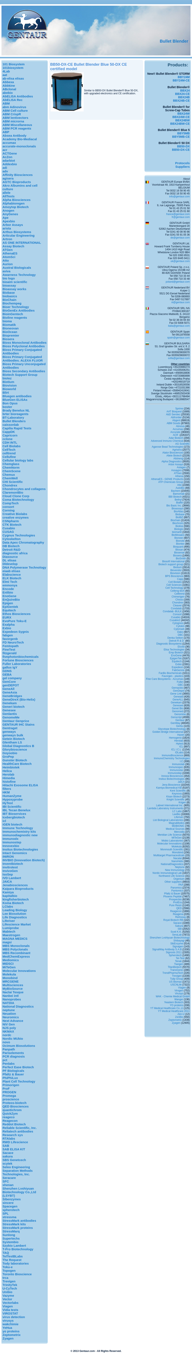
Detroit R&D (11, 549)
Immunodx (10, 838)
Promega (9, 1095)
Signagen (177, 946)
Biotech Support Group (20, 374)
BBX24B (184, 97)
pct (5, 1060)
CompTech (10, 503)
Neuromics (11, 1017)
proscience (11, 1099)
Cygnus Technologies (19, 535)
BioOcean (10, 332)
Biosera (8, 339)
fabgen (8, 635)
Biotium (8, 382)
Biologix (178, 529)
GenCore (9, 681)
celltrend (9, 453)
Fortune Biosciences (18, 660)
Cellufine (9, 457)
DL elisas (9, 560)
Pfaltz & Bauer (13, 1074)
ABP (6, 132)
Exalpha (9, 624)
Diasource (10, 556)
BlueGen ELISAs (15, 399)
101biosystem (13, 67)
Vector (7, 1299)
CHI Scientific (13, 482)
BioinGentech (13, 314)
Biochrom (177, 523)
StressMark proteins (18, 1227)
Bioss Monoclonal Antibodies (24, 342)
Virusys (179, 993)
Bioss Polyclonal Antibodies (24, 346)
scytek (7, 1163)
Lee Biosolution (14, 913)
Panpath (9, 1049)
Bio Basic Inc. (174, 505)
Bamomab (179, 493)
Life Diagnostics (15, 917)
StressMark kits (14, 1224)
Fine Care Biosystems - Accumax (164, 679)
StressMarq (11, 1231)
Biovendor (176, 570)
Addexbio (10, 164)
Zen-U (181, 1014)
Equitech (9, 610)
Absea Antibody (14, 135)
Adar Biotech (176, 437)
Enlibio (8, 592)
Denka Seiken (175, 637)
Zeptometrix (12, 1335)
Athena (179, 476)
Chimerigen (178, 596)
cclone (8, 439)
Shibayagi (179, 940)
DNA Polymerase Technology (24, 567)
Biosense (179, 552)
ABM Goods (173, 423)
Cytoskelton (12, 539)
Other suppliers (173, 881)
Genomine (180, 714)
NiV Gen (9, 1024)
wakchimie (10, 1324)
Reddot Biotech (14, 1124)
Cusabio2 (175, 620)
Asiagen (181, 467)
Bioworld (9, 389)
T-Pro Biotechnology (18, 1249)
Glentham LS (12, 742)
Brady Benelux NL (16, 410)
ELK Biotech (12, 578)
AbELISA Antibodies (18, 96)
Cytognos (177, 623)
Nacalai (177, 858)
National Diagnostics (18, 1006)
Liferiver (9, 921)
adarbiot (9, 160)
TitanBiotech (175, 967)
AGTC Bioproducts (17, 182)
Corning (9, 510)
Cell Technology (174, 587)
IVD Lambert (12, 878)
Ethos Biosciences (16, 614)
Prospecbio (175, 899)
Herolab (8, 774)
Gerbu (179, 726)
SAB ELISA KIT (14, 1149)
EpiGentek (10, 606)
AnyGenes (10, 214)
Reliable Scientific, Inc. (20, 1128)
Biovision (10, 385)
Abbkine (9, 85)
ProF (6, 1088)
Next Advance (13, 1020)
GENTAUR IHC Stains (18, 724)
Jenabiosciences (15, 885)
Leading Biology (15, 910)
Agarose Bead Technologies (167, 446)
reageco (9, 1117)
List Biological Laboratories (168, 820)
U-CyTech (10, 1288)
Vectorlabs (10, 1302)
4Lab (6, 71)
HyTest (8, 803)
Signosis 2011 (174, 952)
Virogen (178, 990)
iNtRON (8, 856)
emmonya (10, 585)
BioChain (9, 299)
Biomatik (9, 324)
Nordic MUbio (13, 1038)
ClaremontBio (13, 492)
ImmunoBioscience (172, 755)
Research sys (13, 1135)
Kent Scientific (178, 790)
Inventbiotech (13, 863)
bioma (7, 321)
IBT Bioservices (14, 813)
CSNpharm (11, 521)
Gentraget (10, 728)
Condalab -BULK (172, 611)
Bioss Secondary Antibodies (24, 371)
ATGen (8, 250)
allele (7, 192)
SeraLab (177, 934)
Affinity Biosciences (18, 175)
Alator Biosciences (172, 452)
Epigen (8, 603)
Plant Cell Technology (19, 1081)
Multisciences (13, 985)
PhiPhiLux (10, 1078)
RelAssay (180, 917)
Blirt (6, 392)
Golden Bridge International (168, 731)
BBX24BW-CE (180, 123)
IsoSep (8, 874)
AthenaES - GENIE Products (167, 479)
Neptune (179, 867)
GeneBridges (12, 696)
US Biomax (175, 981)
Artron (7, 239)
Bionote (180, 540)
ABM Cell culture (15, 110)
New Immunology (175, 870)
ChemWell (10, 478)
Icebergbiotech (14, 817)
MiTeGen (9, 967)
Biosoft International (173, 561)
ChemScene (12, 471)
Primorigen (11, 1085)
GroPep (8, 756)
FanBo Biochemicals (170, 673)
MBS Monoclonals (16, 946)
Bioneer (178, 537)
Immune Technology (18, 828)
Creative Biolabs (15, 514)
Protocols (182, 163)
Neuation (9, 1013)
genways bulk (13, 735)
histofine (9, 781)
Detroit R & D (176, 640)
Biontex (180, 543)
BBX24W (184, 113)
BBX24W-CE (181, 117)
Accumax (178, 429)
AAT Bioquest (174, 411)
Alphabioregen (14, 203)
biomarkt (177, 532)
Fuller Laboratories (17, 664)
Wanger (178, 999)
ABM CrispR (12, 114)
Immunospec (176, 767)
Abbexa (8, 82)
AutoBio (180, 487)
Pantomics (177, 890)
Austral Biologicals (17, 267)
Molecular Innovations (19, 971)
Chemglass (11, 464)
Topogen (9, 1270)
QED (179, 908)
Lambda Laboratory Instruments (165, 808)
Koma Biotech (13, 903)
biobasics (10, 296)
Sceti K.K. (176, 931)
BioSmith (181, 558)
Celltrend (179, 593)
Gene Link (176, 693)
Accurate (175, 432)
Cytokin (180, 626)
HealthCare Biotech (17, 763)
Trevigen (9, 1281)
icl (4, 821)
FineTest (9, 649)
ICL (181, 746)
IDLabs (179, 752)
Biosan (179, 549)
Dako (180, 631)
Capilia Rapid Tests (17, 428)
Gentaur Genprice (16, 721)
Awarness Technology (19, 275)
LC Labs (177, 811)
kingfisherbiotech (16, 899)
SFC (6, 1181)
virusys (8, 1320)
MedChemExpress (16, 956)
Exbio (7, 628)
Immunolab (178, 764)
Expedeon (177, 667)
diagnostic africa (15, 553)
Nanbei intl (11, 995)
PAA (180, 884)
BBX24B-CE (181, 100)
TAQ (6, 1252)
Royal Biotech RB (173, 920)
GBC (180, 684)
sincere (8, 1203)
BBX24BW (182, 120)
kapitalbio (10, 896)
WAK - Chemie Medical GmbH (173, 996)
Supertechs (11, 1238)
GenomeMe (11, 717)
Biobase (9, 292)
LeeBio (176, 814)
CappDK (9, 432)
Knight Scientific (175, 799)
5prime (179, 408)
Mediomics (11, 960)
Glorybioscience (15, 749)
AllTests (8, 196)
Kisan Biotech (174, 796)
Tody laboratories (16, 1263)
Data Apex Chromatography (23, 542)
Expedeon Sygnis (16, 631)
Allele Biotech (174, 455)
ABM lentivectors (15, 117)
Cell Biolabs (12, 446)
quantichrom (12, 1110)
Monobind (10, 978)
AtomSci (9, 257)
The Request (12, 1260)
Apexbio (9, 221)
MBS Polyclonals (15, 949)
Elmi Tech (10, 581)
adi (5, 167)
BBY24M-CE (181, 80)
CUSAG (8, 531)
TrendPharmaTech (172, 972)
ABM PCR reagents (17, 128)
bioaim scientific (15, 282)
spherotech (11, 1210)
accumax (9, 142)
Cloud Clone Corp (16, 496)
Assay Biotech (13, 246)
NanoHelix (177, 861)
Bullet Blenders (14, 421)
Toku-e (8, 1267)
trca (5, 1277)
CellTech (9, 449)
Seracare (9, 1178)
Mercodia (179, 831)
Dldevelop (10, 564)
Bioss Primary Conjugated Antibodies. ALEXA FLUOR (23, 358)
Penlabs (9, 1063)
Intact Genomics (15, 853)
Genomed (177, 711)
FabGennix (178, 670)
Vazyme (8, 1295)
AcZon (7, 157)
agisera (8, 178)
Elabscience (12, 574)
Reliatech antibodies (18, 1131)
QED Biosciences (16, 1106)
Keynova (177, 793)
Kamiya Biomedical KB (169, 787)
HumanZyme (12, 796)
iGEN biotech (12, 824)
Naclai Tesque (13, 992)
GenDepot (179, 690)
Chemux (9, 474)
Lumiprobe (11, 928)
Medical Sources (175, 828)
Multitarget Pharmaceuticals (168, 855)
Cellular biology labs (18, 460)
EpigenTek (176, 658)
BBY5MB (183, 133)
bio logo (9, 278)
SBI (180, 928)
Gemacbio (177, 687)
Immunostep (12, 842)
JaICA (181, 781)
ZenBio (179, 1017)
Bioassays (177, 508)
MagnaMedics (177, 823)
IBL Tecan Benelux (16, 810)
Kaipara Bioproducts (18, 888)
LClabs (8, 906)
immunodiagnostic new (20, 835)
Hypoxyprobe (13, 799)
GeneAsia (10, 692)
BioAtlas (178, 511)
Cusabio (9, 528)
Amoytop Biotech (16, 207)
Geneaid (178, 696)
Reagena (178, 914)
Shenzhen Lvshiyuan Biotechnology (170, 937)
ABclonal (9, 89)
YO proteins (176, 1005)
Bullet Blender (174, 41)
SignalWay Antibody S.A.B (167, 949)
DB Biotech (11, 546)
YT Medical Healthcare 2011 (174, 1011)
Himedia (9, 778)
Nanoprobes (12, 999)
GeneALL (177, 699)
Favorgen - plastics (172, 676)
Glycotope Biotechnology (172, 728)
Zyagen (8, 1338)
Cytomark (179, 629)
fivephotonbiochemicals (21, 656)
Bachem (175, 490)
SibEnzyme (176, 943)
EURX (7, 617)
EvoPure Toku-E (15, 621)
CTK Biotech (12, 524)
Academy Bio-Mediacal (20, 139)
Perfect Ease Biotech (18, 1067)
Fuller (180, 681)
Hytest (179, 743)
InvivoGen (10, 871)
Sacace (8, 1153)
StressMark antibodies (19, 1220)
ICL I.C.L (176, 749)
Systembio (10, 1242)
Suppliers (182, 166)
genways (9, 731)
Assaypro (176, 470)
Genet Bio (177, 708)
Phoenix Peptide (172, 896)
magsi (7, 942)
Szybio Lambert (14, 1245)
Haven (181, 734)
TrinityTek (10, 1285)
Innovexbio (11, 846)
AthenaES (10, 253)
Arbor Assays (13, 225)
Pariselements (13, 1053)
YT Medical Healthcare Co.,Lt (166, 1008)
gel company (12, 678)
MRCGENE (11, 981)
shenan (8, 1185)
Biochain (175, 520)
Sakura (179, 925)
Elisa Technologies (174, 649)
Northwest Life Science (172, 875)
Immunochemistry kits (19, 831)
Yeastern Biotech (173, 1002)
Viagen (8, 1306)
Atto (6, 260)
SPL (6, 1213)
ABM (6, 103)
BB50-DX (183, 146)
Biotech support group (170, 564)
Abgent (176, 420)
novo (6, 1042)
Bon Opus (10, 403)
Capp (180, 579)
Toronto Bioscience (17, 1274)
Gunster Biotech (15, 760)
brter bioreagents (15, 414)
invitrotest (10, 867)
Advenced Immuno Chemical (167, 440)
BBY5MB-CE (181, 136)
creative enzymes (16, 517)
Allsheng (178, 458)
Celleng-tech (177, 590)
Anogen (8, 210)
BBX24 (185, 90)
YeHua (7, 1327)
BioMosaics (178, 534)
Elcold (181, 646)
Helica (7, 771)
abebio (8, 92)
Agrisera (177, 449)
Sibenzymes (12, 1199)
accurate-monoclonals (19, 146)
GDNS (7, 671)
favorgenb (10, 639)
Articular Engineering (19, 235)
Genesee (9, 710)
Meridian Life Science (170, 834)
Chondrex (10, 485)
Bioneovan (11, 328)
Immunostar (176, 770)
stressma (9, 1217)
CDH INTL (10, 442)
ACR (176, 435)
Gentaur (179, 720)
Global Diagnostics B (18, 746)
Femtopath (11, 646)
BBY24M (184, 77)
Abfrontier (176, 417)
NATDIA (8, 1003)
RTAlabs (9, 1138)
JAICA (7, 881)
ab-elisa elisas (13, 78)
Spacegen (10, 1206)
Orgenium (179, 878)
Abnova (180, 426)
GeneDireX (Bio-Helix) (19, 699)
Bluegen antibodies (17, 396)
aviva (7, 271)
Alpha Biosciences (16, 200)
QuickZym (10, 1113)
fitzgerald (10, 653)
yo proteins (11, 1331)
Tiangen (178, 964)
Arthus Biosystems (17, 232)
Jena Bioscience (171, 784)
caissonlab (11, 424)
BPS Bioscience (174, 576)
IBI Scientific (12, 806)
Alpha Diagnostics (172, 461)
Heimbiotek (11, 767)
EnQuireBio (11, 599)
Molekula (9, 974)
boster (7, 407)
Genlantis (10, 714)
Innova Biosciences (172, 776)
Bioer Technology (16, 307)
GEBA (7, 674)
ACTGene (10, 153)
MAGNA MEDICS (15, 938)
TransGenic (176, 970)
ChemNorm (11, 467)
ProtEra (177, 902)
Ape (5, 217)
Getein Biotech (14, 739)
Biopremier (11, 335)
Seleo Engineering (16, 1167)
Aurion (8, 264)
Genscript (176, 717)
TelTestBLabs (13, 1256)
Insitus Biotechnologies (20, 849)
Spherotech (175, 955)
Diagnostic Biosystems (169, 643)
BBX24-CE (182, 94)
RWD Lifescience (15, 1142)
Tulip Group (176, 978)
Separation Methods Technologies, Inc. (18, 1172)
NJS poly (9, 1028)
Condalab (176, 608)
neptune (9, 1010)
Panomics (176, 887)
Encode (8, 589)
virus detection (14, 1317)
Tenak (178, 961)
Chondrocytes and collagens (24, 489)
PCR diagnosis (14, 1056)
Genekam (10, 703)
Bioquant (178, 546)
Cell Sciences (174, 584)
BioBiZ (179, 517)
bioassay (9, 285)
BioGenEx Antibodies (19, 310)
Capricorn (10, 435)
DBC (180, 634)
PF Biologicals (13, 1070)
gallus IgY (10, 667)
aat (5, 75)
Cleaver (177, 605)
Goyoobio (10, 753)
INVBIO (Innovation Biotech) (24, 860)
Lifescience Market (17, 924)
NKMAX (8, 1031)
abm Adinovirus (14, 107)
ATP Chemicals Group (170, 482)
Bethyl (178, 499)
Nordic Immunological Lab (167, 873)
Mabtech (9, 931)
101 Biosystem (14, 64)
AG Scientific (182, 443)
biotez (7, 378)
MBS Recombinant (16, 953)
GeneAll (8, 689)
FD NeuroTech (13, 642)
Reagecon (10, 1120)
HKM (6, 792)
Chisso (179, 599)
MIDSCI (8, 963)
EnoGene (9, 596)
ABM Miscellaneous (17, 125)
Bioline (179, 526)
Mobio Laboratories (172, 840)
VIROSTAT (10, 1313)
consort (8, 507)
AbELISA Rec (12, 100)
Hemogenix (175, 737)
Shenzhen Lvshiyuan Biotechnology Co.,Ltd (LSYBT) (19, 1192)
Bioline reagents (15, 317)
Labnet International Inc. (169, 805)
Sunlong (9, 1235)
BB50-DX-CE (181, 149)
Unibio (7, 1292)
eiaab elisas (11, 571)
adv (5, 171)
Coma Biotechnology (18, 499)
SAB (6, 1145)
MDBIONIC (178, 825)
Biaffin (179, 502)
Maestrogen (11, 935)
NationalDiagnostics (172, 864)
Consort (177, 614)
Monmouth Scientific (171, 849)
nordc (7, 1035)
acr (5, 150)
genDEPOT (11, 685)
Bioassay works (14, 289)
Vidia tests (10, 1310)
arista (7, 228)
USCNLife (176, 984)
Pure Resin (175, 905)
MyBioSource (13, 988)
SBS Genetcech (14, 1160)
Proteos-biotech (14, 1103)
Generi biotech (14, 706)
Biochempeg (12, 303)
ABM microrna (13, 121)
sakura (8, 1156)
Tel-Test (180, 958)
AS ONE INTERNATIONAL (22, 242)
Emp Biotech (176, 652)
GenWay (175, 723)
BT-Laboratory (13, 417)
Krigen (182, 802)
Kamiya (8, 892)
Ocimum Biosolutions (19, 1045)
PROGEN (9, 1092)
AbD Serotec (173, 414)
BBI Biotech (175, 496)
